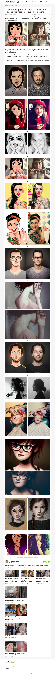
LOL (22, 1)
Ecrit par (36, 14)
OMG (18, 2)
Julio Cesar (13, 17)
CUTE (31, 1)
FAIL (27, 1)
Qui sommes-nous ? (10, 666)
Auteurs (7, 664)
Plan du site (24, 673)
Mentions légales (30, 673)
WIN (18, 1)
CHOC (41, 1)
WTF (36, 1)
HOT (46, 1)
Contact (7, 668)
